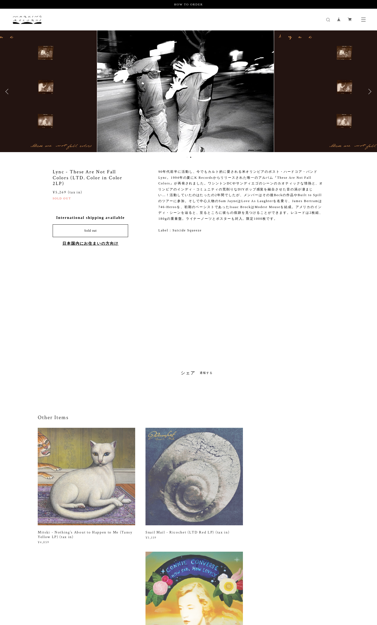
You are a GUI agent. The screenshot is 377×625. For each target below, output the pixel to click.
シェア (188, 373)
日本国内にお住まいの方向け (90, 243)
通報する (206, 372)
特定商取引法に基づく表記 (120, 593)
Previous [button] (8, 91)
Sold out (90, 231)
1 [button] (187, 157)
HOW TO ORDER (188, 4)
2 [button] (190, 157)
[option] (188, 91)
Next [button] (369, 91)
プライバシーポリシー (79, 593)
